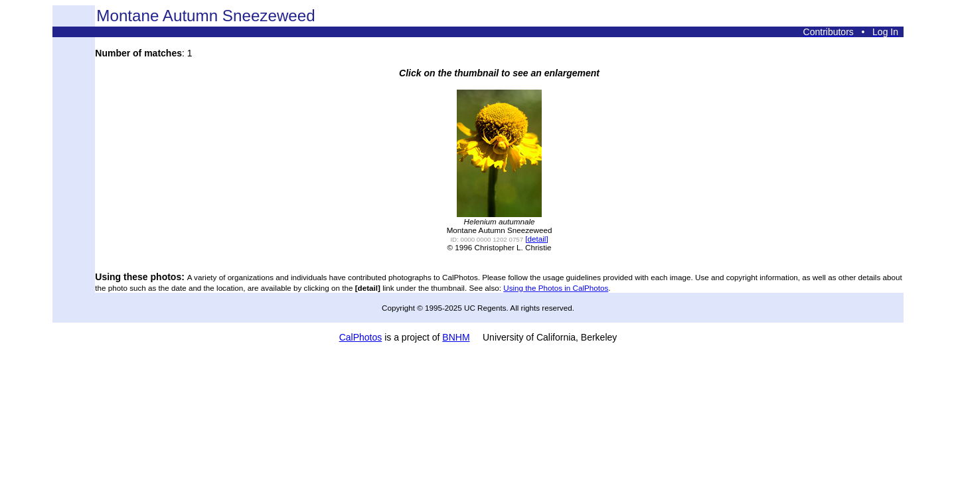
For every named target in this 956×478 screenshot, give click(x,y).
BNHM (455, 337)
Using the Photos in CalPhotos (555, 287)
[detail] (536, 238)
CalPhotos (360, 337)
